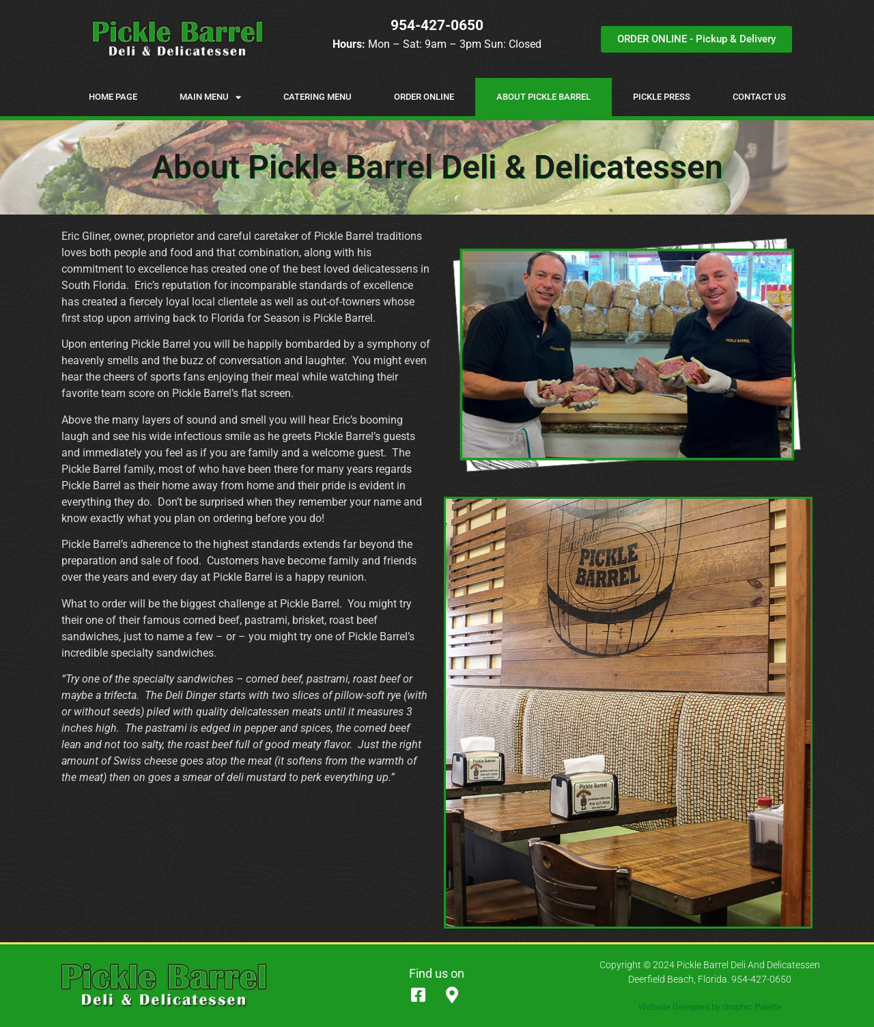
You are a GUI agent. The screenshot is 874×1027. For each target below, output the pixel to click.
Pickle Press (661, 97)
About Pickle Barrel (543, 97)
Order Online (424, 97)
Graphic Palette (752, 1007)
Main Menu (210, 97)
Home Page (113, 97)
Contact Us (759, 97)
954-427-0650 (437, 25)
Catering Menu (317, 97)
